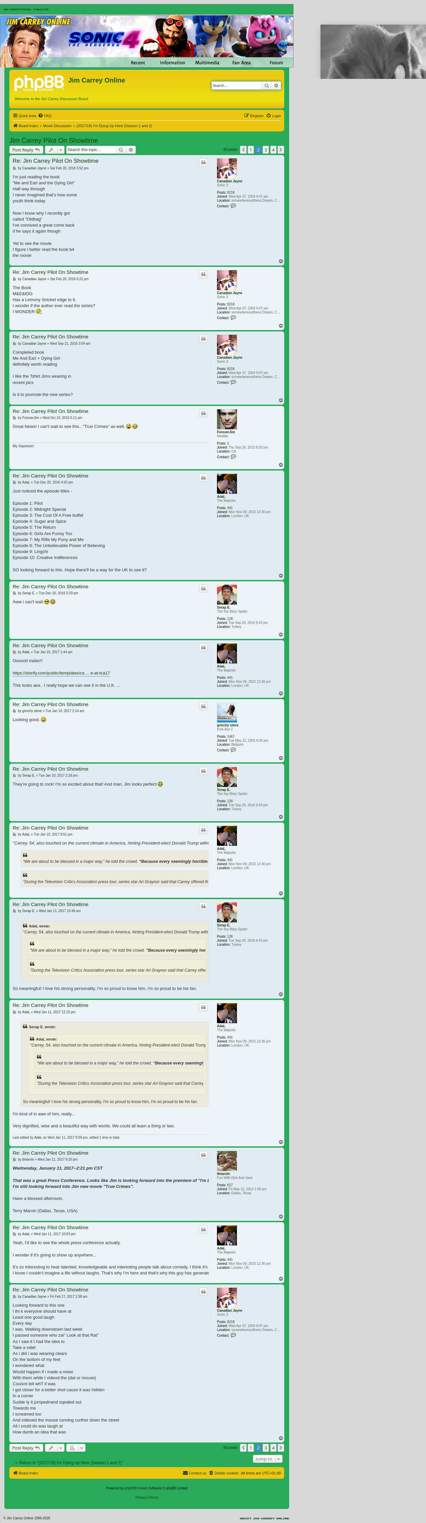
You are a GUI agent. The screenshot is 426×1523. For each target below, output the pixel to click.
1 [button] (251, 150)
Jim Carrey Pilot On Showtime (53, 140)
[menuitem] (44, 116)
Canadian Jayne (229, 181)
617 (230, 1185)
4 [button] (273, 150)
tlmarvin (223, 1174)
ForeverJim (226, 432)
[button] (243, 150)
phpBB (129, 1488)
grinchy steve (227, 725)
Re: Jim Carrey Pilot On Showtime (56, 161)
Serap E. (223, 607)
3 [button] (266, 150)
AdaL (221, 496)
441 (230, 508)
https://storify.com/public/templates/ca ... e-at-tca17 (61, 672)
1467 (231, 736)
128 (230, 619)
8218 (231, 192)
